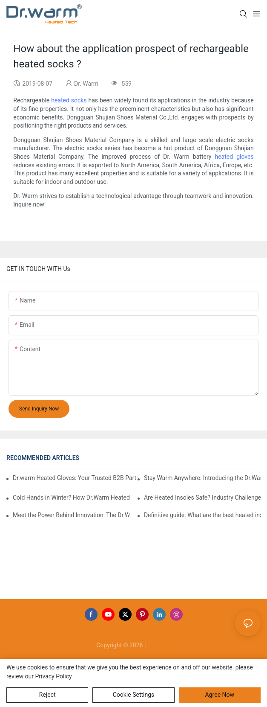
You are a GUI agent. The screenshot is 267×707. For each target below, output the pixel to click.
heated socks (68, 100)
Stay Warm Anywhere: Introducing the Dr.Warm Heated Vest (202, 477)
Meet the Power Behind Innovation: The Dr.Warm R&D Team (71, 515)
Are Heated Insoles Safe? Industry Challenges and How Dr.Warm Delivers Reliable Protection (202, 497)
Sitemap (159, 645)
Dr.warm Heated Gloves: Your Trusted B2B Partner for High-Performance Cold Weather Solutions (75, 477)
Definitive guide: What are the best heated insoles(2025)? (202, 515)
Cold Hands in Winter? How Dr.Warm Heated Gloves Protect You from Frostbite (71, 497)
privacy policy (53, 676)
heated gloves (234, 156)
